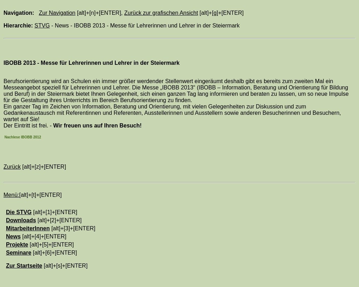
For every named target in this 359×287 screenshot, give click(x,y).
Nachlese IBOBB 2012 (22, 137)
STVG (42, 26)
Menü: (11, 195)
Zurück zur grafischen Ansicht (161, 13)
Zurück (12, 167)
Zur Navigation (57, 13)
